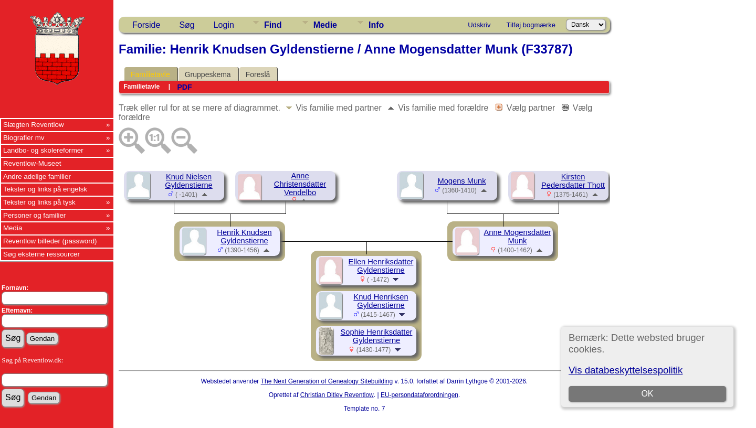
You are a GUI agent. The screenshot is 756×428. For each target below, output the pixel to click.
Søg (186, 24)
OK (647, 393)
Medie (325, 24)
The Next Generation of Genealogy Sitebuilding (327, 381)
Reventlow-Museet (32, 163)
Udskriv (479, 25)
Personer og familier (34, 215)
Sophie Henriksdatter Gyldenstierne (377, 336)
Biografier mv (24, 138)
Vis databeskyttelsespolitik (625, 370)
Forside (146, 24)
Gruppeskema (208, 74)
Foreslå (258, 74)
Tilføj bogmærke (531, 25)
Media (12, 228)
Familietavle (150, 74)
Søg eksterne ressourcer (41, 254)
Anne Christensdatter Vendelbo (300, 184)
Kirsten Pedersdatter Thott (573, 181)
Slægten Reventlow (33, 125)
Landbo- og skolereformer (43, 150)
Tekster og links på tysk (39, 202)
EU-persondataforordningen (419, 395)
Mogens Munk (461, 181)
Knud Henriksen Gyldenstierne (380, 301)
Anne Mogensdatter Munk (517, 236)
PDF (184, 87)
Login (224, 24)
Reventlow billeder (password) (50, 241)
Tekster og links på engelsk (45, 189)
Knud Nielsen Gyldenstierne (188, 181)
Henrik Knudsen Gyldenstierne (244, 236)
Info (376, 24)
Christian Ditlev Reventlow (337, 395)
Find (273, 24)
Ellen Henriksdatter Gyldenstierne (381, 266)
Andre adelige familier (37, 176)
